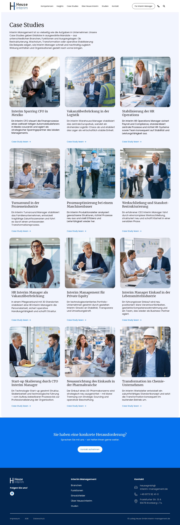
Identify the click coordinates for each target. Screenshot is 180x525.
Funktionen (77, 490)
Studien (74, 506)
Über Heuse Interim (81, 500)
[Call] (158, 6)
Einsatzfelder (78, 495)
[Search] (164, 6)
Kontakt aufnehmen (90, 449)
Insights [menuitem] (60, 6)
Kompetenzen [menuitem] (47, 6)
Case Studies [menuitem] (72, 6)
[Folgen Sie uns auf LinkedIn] (12, 494)
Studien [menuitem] (105, 6)
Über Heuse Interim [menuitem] (90, 6)
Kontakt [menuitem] (115, 6)
